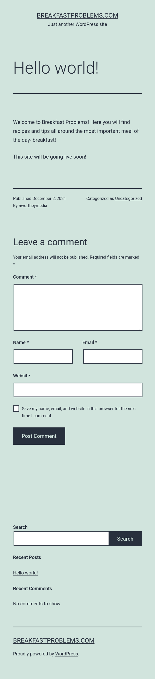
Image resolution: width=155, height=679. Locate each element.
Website (21, 375)
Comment (25, 277)
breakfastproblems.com (77, 15)
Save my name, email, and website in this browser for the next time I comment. (79, 412)
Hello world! (25, 572)
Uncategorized (128, 198)
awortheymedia (33, 205)
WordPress (66, 653)
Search (20, 527)
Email (89, 342)
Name (21, 342)
